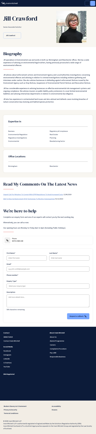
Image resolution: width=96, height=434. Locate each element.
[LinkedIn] (24, 358)
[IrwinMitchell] (9, 3)
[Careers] (71, 345)
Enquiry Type (12, 281)
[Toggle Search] (87, 3)
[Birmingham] (12, 166)
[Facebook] (24, 351)
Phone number (12, 275)
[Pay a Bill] (71, 352)
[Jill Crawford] (12, 35)
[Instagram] (24, 355)
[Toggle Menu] (92, 3)
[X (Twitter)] (24, 362)
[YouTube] (24, 366)
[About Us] (71, 337)
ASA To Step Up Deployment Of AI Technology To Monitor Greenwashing (29, 199)
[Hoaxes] (72, 409)
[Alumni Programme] (71, 341)
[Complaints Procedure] (71, 349)
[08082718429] (24, 337)
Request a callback (78, 316)
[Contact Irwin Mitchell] (24, 341)
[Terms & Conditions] (24, 413)
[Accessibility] (72, 406)
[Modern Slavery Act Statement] (24, 406)
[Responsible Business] (71, 356)
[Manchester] (54, 166)
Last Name (53, 253)
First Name (11, 253)
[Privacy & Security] (24, 409)
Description (11, 292)
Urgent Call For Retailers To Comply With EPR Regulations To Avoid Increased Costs (33, 194)
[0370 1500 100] (48, 240)
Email (9, 264)
